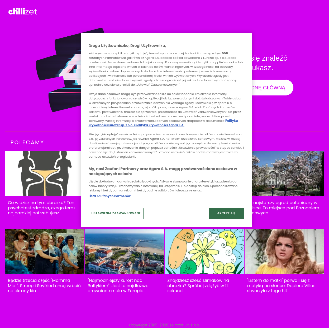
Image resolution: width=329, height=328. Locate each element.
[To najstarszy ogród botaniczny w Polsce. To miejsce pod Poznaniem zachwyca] (284, 173)
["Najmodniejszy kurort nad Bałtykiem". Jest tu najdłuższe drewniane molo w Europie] (124, 251)
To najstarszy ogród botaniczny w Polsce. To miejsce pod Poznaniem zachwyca (283, 208)
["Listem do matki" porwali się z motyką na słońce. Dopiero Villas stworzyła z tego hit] (284, 251)
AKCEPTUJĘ (226, 213)
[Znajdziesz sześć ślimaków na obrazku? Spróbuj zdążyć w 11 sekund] (204, 251)
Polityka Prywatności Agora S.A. (159, 125)
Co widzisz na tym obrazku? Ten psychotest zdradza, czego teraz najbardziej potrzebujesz (41, 208)
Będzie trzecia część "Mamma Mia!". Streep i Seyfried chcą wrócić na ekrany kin (44, 285)
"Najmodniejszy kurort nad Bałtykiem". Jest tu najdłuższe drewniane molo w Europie (118, 285)
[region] (166, 130)
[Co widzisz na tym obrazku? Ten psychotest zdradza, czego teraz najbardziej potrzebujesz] (44, 173)
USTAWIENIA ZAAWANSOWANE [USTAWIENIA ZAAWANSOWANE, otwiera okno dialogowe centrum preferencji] (116, 213)
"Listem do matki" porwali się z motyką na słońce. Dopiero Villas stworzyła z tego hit (281, 285)
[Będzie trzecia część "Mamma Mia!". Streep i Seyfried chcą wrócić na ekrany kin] (44, 251)
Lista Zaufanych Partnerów (110, 196)
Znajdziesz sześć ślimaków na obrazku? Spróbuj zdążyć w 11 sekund (198, 285)
